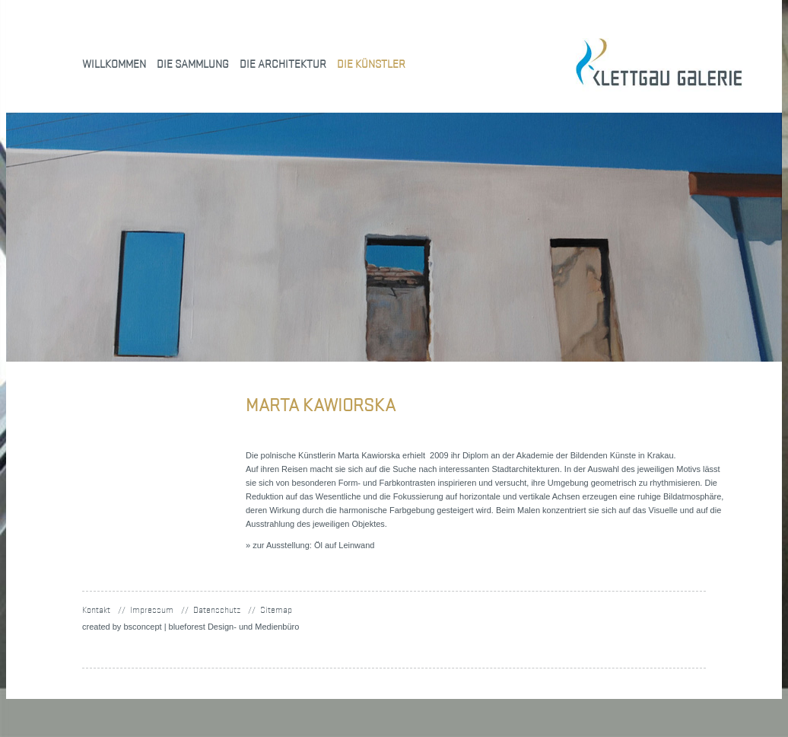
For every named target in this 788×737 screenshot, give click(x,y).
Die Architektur (283, 63)
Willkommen (114, 63)
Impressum (151, 609)
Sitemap (276, 609)
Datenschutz (216, 609)
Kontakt (96, 609)
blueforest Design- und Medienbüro (234, 626)
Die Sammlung (193, 63)
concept (142, 626)
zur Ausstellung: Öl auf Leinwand (313, 545)
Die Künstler (371, 63)
